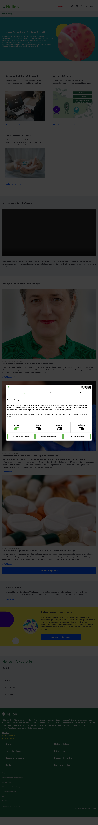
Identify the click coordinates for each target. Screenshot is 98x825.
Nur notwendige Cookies (21, 436)
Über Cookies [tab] (77, 393)
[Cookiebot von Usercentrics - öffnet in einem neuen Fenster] (82, 387)
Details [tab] (49, 393)
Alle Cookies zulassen (77, 436)
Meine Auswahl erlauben (49, 436)
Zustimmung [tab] (20, 393)
